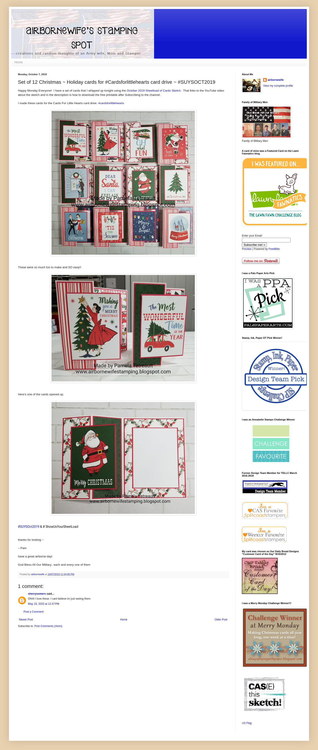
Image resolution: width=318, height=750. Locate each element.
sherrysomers (37, 593)
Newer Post (26, 619)
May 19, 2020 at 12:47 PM (43, 603)
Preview (246, 249)
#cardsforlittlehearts (111, 103)
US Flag (246, 723)
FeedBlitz (274, 249)
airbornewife (276, 79)
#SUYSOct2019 (28, 526)
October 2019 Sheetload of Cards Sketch (153, 90)
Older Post (221, 619)
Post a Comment (33, 611)
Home (18, 62)
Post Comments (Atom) (48, 626)
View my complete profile (278, 85)
